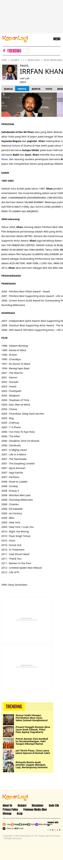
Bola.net (22, 824)
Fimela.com (6, 828)
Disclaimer (38, 805)
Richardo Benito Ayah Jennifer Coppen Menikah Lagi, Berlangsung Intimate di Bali (32, 765)
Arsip (20, 813)
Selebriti (15, 60)
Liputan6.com (6, 824)
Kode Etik (54, 805)
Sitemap (7, 813)
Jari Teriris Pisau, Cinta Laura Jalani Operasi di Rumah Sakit (33, 752)
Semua (8, 88)
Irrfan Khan (34, 60)
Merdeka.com (38, 824)
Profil (22, 88)
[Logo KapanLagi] (15, 38)
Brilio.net (14, 828)
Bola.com (30, 824)
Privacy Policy (10, 809)
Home (4, 60)
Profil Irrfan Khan (52, 60)
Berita (36, 88)
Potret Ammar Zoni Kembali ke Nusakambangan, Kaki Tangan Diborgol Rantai (32, 741)
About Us (7, 805)
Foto (49, 88)
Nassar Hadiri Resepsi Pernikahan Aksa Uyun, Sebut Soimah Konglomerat (32, 718)
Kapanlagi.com (14, 824)
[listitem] (27, 50)
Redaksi (22, 805)
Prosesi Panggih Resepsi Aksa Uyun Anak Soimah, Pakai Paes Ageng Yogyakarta (33, 729)
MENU (56, 39)
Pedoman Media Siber (35, 809)
